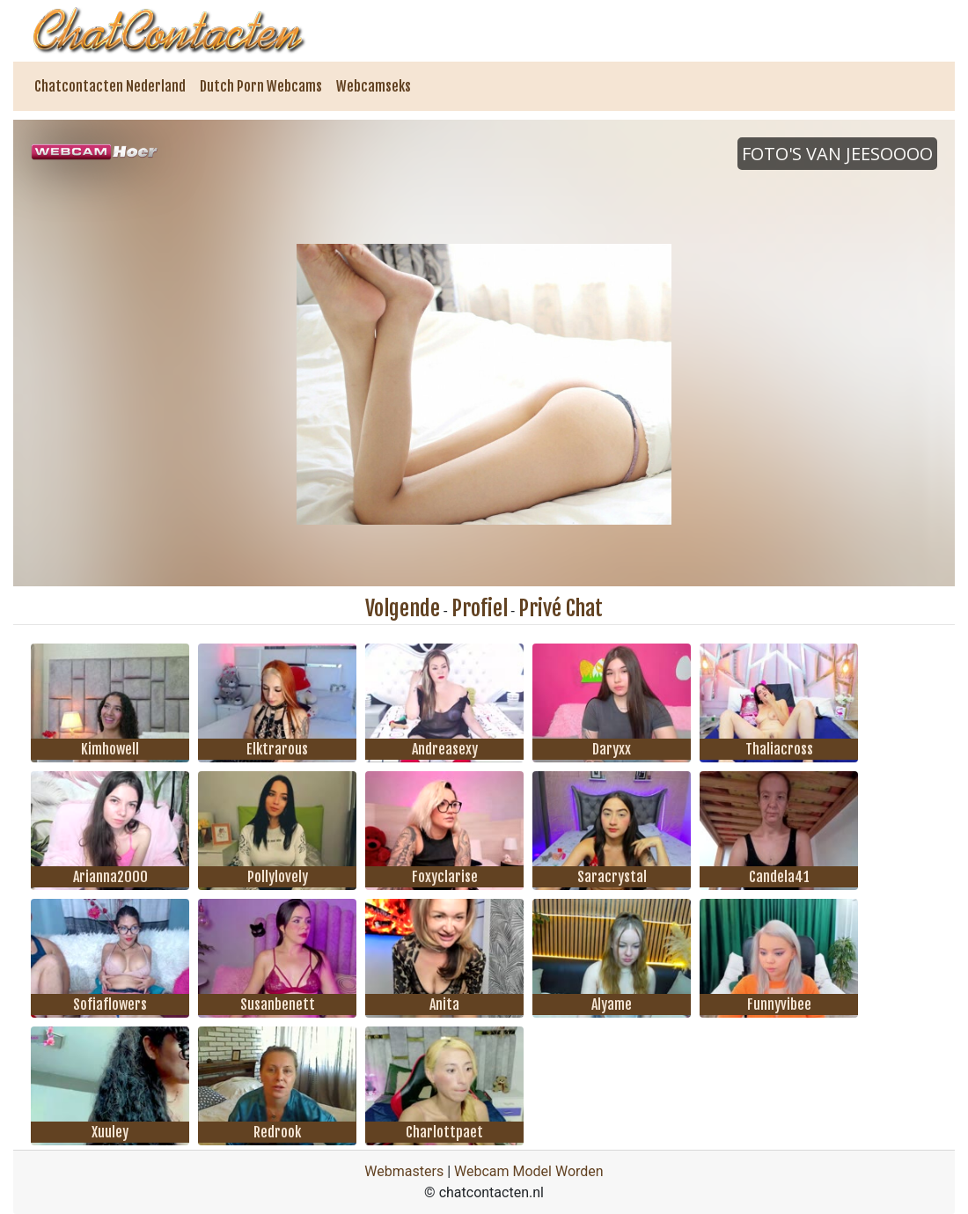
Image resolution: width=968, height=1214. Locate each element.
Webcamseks (373, 86)
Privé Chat (560, 608)
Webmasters (404, 1171)
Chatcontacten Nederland (110, 86)
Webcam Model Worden (529, 1171)
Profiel (479, 608)
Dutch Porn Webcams (261, 86)
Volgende (402, 608)
